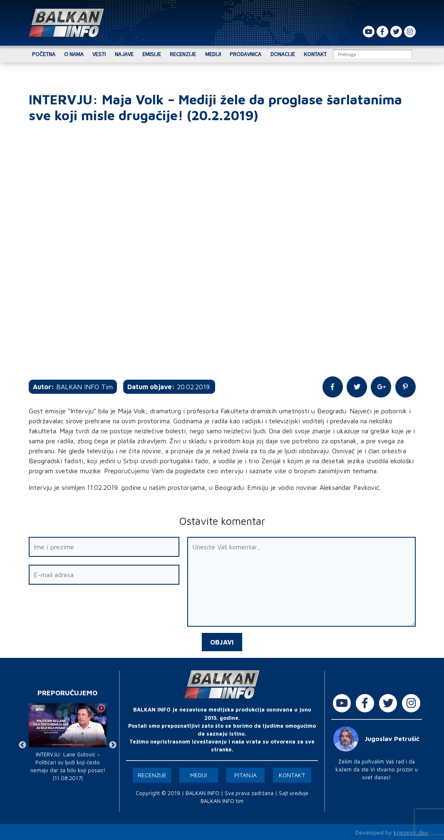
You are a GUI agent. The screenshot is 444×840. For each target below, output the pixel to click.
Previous (22, 744)
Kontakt (315, 54)
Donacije (282, 54)
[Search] (372, 54)
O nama (74, 54)
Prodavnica (245, 54)
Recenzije (183, 54)
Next (113, 744)
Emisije (151, 54)
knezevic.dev (411, 831)
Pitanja (245, 774)
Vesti (99, 54)
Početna (43, 54)
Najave (124, 54)
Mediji (213, 54)
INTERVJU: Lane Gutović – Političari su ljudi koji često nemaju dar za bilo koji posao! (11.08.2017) (67, 766)
